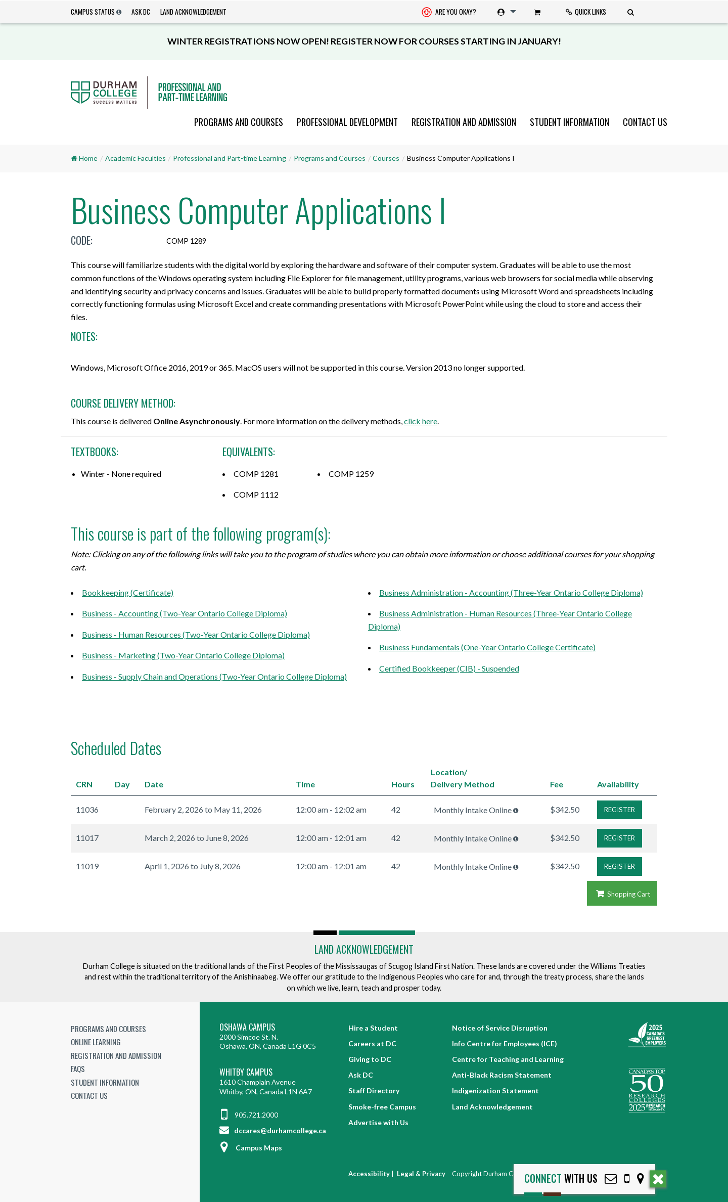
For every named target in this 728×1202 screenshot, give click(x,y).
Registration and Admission (464, 121)
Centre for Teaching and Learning (508, 1059)
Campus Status (93, 12)
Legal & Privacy (421, 1174)
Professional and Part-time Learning (229, 158)
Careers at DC (372, 1043)
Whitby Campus (245, 1072)
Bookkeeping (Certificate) (127, 592)
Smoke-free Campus (382, 1106)
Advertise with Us (378, 1122)
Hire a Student (373, 1027)
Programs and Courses (238, 121)
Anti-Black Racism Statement (502, 1075)
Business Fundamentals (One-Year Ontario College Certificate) (487, 647)
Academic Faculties (135, 158)
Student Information (569, 121)
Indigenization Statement (495, 1090)
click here (420, 421)
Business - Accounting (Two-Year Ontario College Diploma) (184, 613)
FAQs (78, 1068)
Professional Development (347, 121)
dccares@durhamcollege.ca (272, 1130)
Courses (386, 158)
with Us (561, 1178)
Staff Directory (373, 1090)
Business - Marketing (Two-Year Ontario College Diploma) (183, 655)
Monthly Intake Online (473, 810)
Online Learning (96, 1041)
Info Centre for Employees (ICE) (504, 1043)
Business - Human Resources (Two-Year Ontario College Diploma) (196, 634)
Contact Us (645, 121)
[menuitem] (449, 12)
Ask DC (140, 12)
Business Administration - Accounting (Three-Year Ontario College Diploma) (511, 592)
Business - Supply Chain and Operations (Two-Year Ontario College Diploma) (214, 676)
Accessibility (369, 1174)
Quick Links (586, 12)
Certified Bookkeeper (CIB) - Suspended (449, 668)
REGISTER (619, 810)
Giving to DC (369, 1059)
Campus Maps (250, 1147)
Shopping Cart (622, 893)
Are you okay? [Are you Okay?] (449, 13)
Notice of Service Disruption (500, 1027)
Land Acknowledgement (193, 12)
